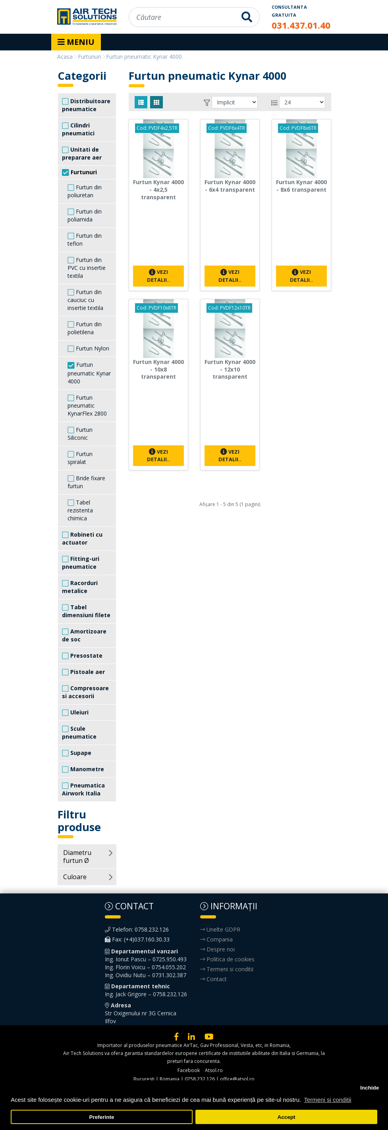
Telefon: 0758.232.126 (137, 929)
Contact (213, 979)
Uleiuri (75, 712)
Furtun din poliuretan (85, 191)
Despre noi (217, 949)
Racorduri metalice (80, 587)
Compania (216, 939)
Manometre (83, 769)
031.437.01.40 (301, 25)
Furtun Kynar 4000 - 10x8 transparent (158, 369)
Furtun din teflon (85, 239)
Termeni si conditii (226, 969)
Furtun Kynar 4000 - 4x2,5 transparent (158, 189)
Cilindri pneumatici (78, 129)
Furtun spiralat (80, 458)
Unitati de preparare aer (82, 153)
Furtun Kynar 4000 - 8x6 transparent (301, 185)
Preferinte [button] (101, 1117)
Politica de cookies (227, 959)
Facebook (189, 1070)
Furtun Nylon (88, 348)
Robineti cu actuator (82, 538)
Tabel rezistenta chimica (80, 510)
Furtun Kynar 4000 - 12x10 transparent (230, 369)
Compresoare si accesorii (85, 692)
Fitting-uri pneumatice (80, 562)
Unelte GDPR (220, 929)
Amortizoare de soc (84, 635)
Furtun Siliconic (80, 433)
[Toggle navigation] (76, 42)
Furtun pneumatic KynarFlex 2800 (87, 405)
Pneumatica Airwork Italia (83, 789)
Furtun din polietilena (85, 328)
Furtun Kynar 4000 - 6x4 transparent (230, 185)
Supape (76, 753)
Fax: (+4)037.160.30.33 (137, 939)
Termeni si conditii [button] (327, 1099)
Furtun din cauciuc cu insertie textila (85, 300)
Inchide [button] (369, 1088)
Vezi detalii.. (158, 275)
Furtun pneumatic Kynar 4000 (89, 373)
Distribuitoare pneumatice (86, 105)
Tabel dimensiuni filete (86, 611)
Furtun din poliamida (85, 215)
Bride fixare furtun (86, 482)
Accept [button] (286, 1117)
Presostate (82, 656)
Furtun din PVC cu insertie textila (87, 267)
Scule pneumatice (79, 732)
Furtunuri (79, 172)
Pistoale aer (83, 672)
